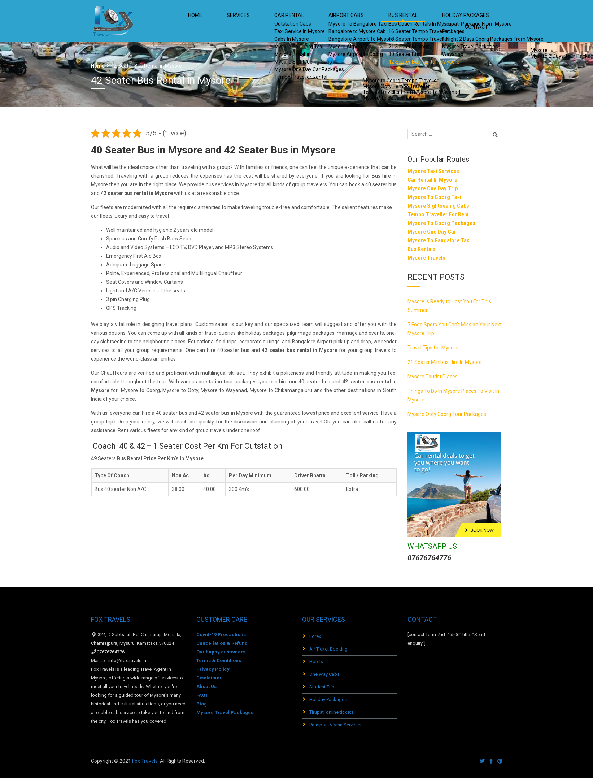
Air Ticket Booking (328, 649)
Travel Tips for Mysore (432, 348)
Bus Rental (380, 22)
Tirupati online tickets (331, 712)
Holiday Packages (328, 699)
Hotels (316, 661)
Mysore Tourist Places (432, 376)
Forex (315, 636)
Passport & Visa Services (335, 724)
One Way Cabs (324, 674)
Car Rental (286, 22)
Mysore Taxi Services (433, 171)
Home (213, 22)
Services (246, 22)
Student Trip (322, 687)
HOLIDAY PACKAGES (432, 22)
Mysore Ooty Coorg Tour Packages (446, 414)
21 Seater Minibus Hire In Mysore (444, 362)
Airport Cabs (333, 22)
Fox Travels (145, 761)
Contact (481, 22)
